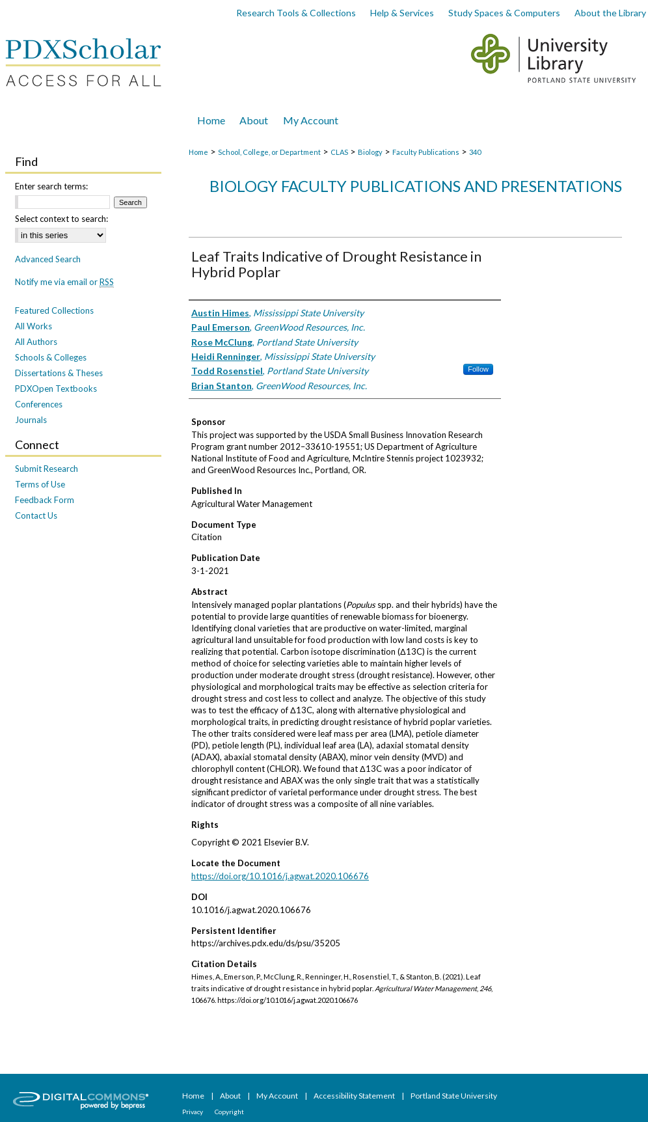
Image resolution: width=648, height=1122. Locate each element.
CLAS (339, 152)
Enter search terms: (51, 186)
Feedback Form (44, 500)
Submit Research (46, 468)
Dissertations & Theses (59, 373)
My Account (277, 1096)
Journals (31, 420)
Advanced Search (48, 259)
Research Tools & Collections (296, 12)
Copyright (229, 1111)
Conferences (38, 404)
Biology (370, 152)
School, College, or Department (269, 152)
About (231, 1096)
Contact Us (36, 515)
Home (198, 152)
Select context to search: (61, 218)
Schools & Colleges (51, 357)
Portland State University (454, 1096)
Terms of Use (40, 484)
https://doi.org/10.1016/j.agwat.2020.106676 (280, 876)
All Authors (36, 341)
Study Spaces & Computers (504, 12)
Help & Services (402, 12)
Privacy (193, 1111)
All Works (33, 326)
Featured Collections (54, 310)
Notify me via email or (64, 282)
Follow (478, 369)
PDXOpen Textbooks (56, 388)
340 (475, 152)
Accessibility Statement (355, 1096)
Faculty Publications (425, 152)
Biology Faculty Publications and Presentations (415, 185)
